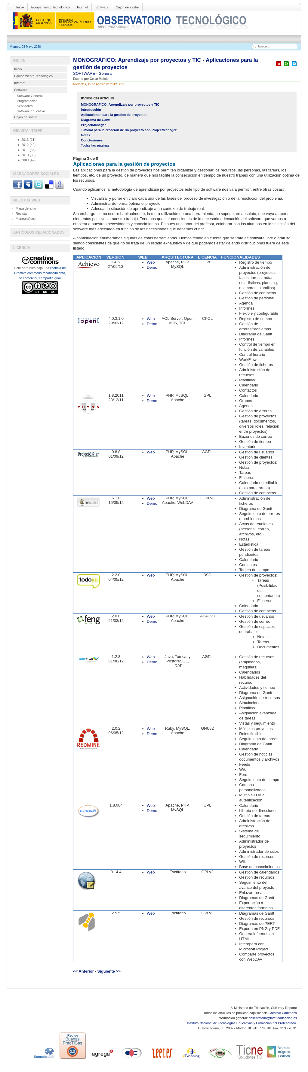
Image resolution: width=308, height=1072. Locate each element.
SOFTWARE (84, 73)
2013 (23, 139)
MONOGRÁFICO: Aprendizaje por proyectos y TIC (120, 104)
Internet (82, 7)
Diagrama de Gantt (95, 120)
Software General (30, 96)
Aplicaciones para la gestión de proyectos (114, 115)
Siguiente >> (108, 971)
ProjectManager (93, 125)
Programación (27, 101)
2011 (23, 150)
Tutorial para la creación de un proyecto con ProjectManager (129, 130)
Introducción (91, 109)
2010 (23, 155)
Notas (85, 135)
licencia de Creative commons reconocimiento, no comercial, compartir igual (40, 273)
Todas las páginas (95, 145)
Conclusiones (92, 140)
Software (101, 7)
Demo (152, 267)
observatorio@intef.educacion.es (273, 1018)
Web (151, 262)
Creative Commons (283, 1013)
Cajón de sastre (127, 7)
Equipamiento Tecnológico (50, 7)
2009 (23, 160)
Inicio (20, 7)
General (105, 73)
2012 (23, 145)
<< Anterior (83, 971)
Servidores (25, 106)
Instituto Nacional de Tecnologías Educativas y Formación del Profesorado (242, 1023)
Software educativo (31, 111)
